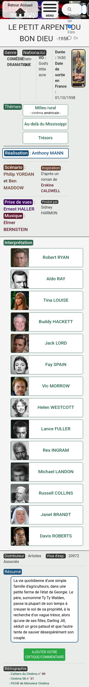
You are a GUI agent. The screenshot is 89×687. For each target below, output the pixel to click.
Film (71, 30)
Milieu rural (45, 107)
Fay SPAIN (55, 364)
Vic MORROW (56, 386)
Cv (73, 38)
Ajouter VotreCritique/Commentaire (44, 654)
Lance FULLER (55, 428)
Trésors (45, 137)
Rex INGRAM (56, 450)
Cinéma (16, 678)
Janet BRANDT (56, 514)
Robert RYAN (56, 257)
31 (32, 678)
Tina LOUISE (55, 300)
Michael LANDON (56, 471)
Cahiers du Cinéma (24, 674)
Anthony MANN (47, 153)
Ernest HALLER (19, 209)
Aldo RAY (56, 278)
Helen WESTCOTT (55, 407)
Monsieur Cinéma (36, 683)
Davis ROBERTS (56, 536)
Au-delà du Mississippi (45, 124)
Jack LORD (56, 343)
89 (43, 674)
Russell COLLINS (56, 493)
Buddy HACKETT (56, 321)
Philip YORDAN (19, 174)
